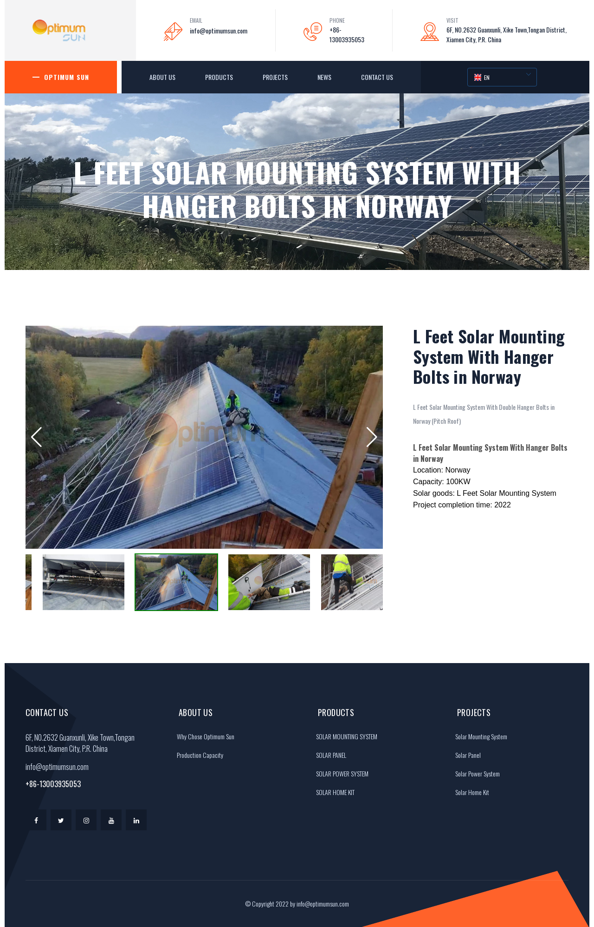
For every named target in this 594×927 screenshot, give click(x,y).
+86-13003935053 (346, 34)
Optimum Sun (66, 77)
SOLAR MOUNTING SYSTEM (344, 736)
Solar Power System (475, 773)
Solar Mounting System (479, 736)
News (324, 77)
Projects (275, 77)
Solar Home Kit (470, 792)
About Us (162, 77)
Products (219, 77)
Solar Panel (466, 755)
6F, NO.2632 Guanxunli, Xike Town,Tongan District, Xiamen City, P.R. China (506, 34)
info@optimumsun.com (218, 30)
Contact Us (377, 77)
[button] (36, 437)
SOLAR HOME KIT (333, 792)
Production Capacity (197, 755)
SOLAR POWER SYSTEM (339, 773)
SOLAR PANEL (328, 755)
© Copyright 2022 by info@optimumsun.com (297, 903)
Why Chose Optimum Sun (203, 736)
